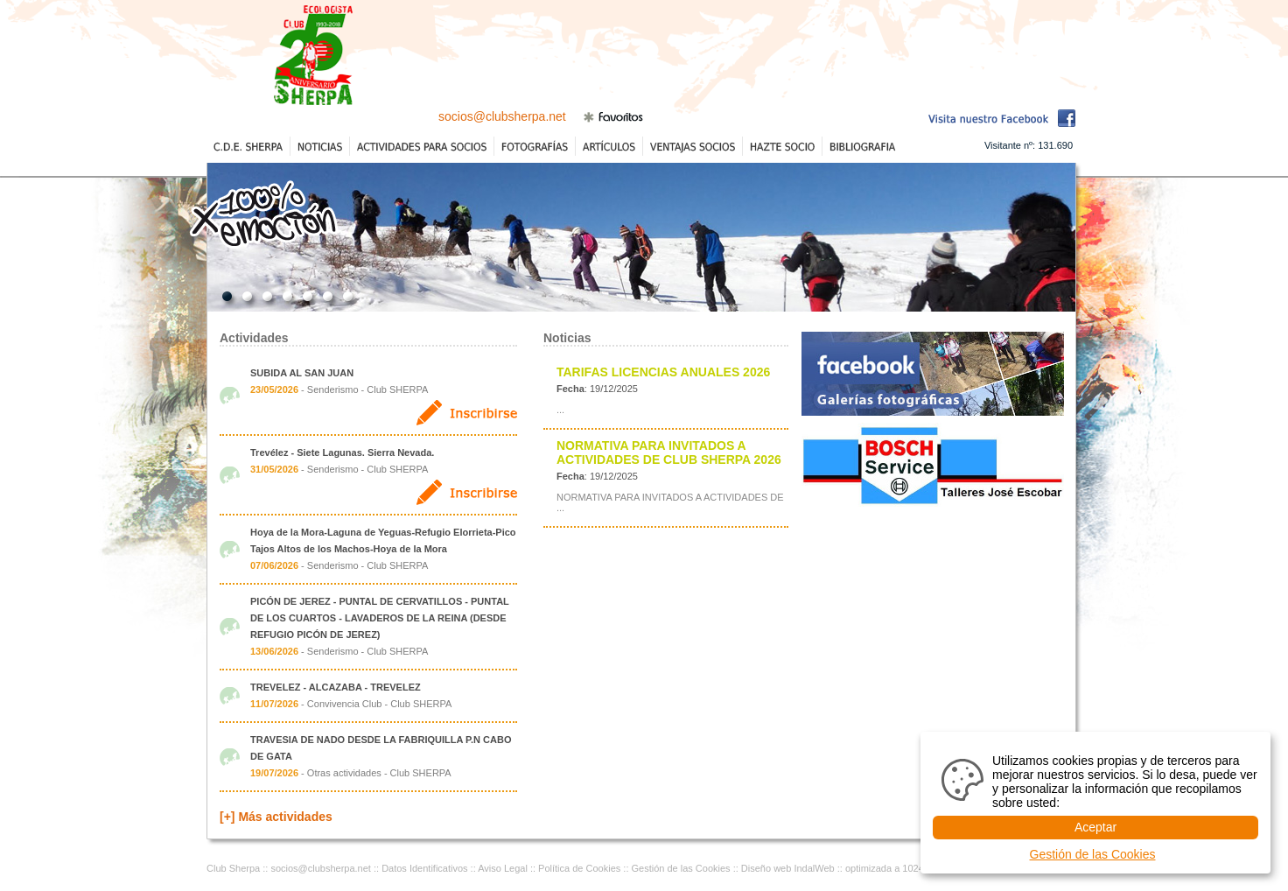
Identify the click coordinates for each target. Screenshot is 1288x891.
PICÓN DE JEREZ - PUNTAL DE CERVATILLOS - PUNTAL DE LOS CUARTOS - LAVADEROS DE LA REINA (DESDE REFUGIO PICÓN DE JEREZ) (379, 618)
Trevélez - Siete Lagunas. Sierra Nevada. (342, 452)
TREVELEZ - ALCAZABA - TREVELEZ (335, 687)
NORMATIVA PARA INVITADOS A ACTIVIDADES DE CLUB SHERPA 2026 (668, 452)
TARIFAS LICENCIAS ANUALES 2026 (663, 372)
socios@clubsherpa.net (502, 116)
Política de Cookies (579, 868)
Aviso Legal (503, 868)
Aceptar (1095, 827)
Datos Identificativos (424, 868)
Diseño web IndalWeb (788, 868)
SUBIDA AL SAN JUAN (302, 373)
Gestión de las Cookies (681, 868)
